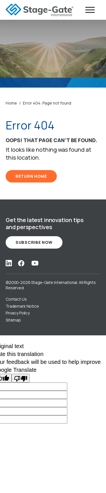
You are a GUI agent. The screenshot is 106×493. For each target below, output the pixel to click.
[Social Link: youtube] (35, 263)
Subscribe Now (34, 242)
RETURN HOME (31, 176)
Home (11, 103)
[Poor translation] (21, 378)
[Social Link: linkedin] (9, 263)
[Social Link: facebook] (21, 263)
